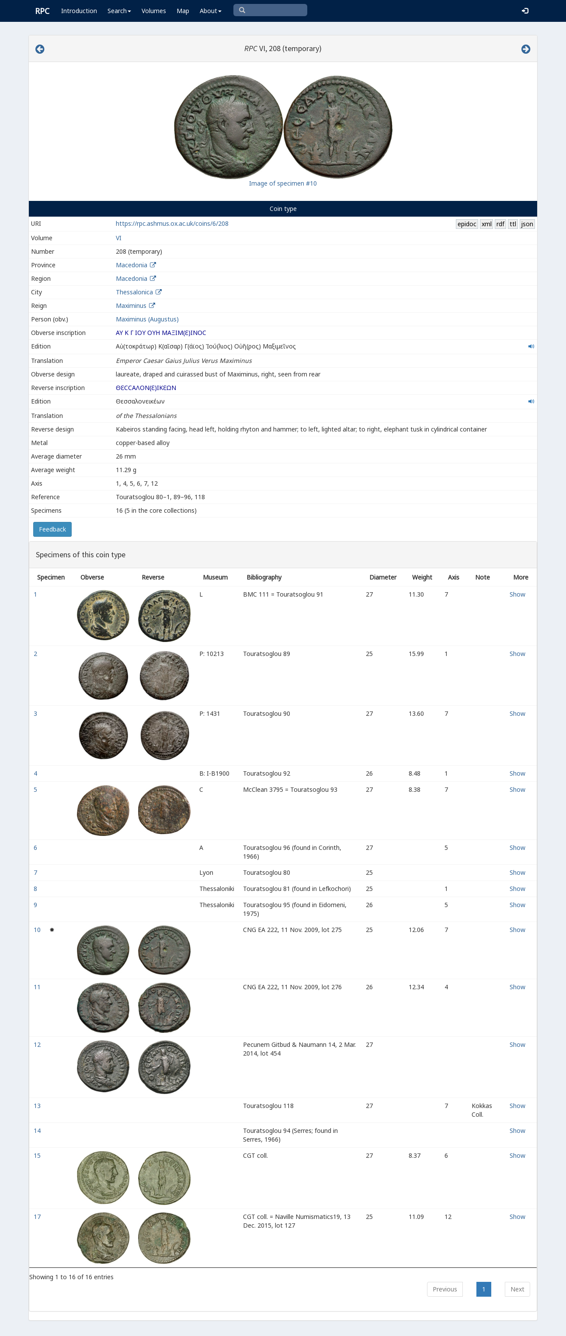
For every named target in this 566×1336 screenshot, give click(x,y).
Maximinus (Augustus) (147, 319)
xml (487, 224)
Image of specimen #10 (283, 183)
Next (517, 1289)
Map (183, 11)
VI (119, 238)
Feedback (52, 529)
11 (38, 987)
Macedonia (131, 265)
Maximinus (131, 305)
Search (119, 11)
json (527, 224)
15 (38, 1155)
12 (38, 1044)
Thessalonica (134, 292)
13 (38, 1105)
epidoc (467, 224)
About (211, 11)
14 (38, 1130)
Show (517, 594)
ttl (513, 224)
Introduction (79, 11)
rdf (500, 224)
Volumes (154, 11)
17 (38, 1216)
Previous (445, 1289)
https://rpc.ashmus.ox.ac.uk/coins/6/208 (172, 223)
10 (38, 929)
